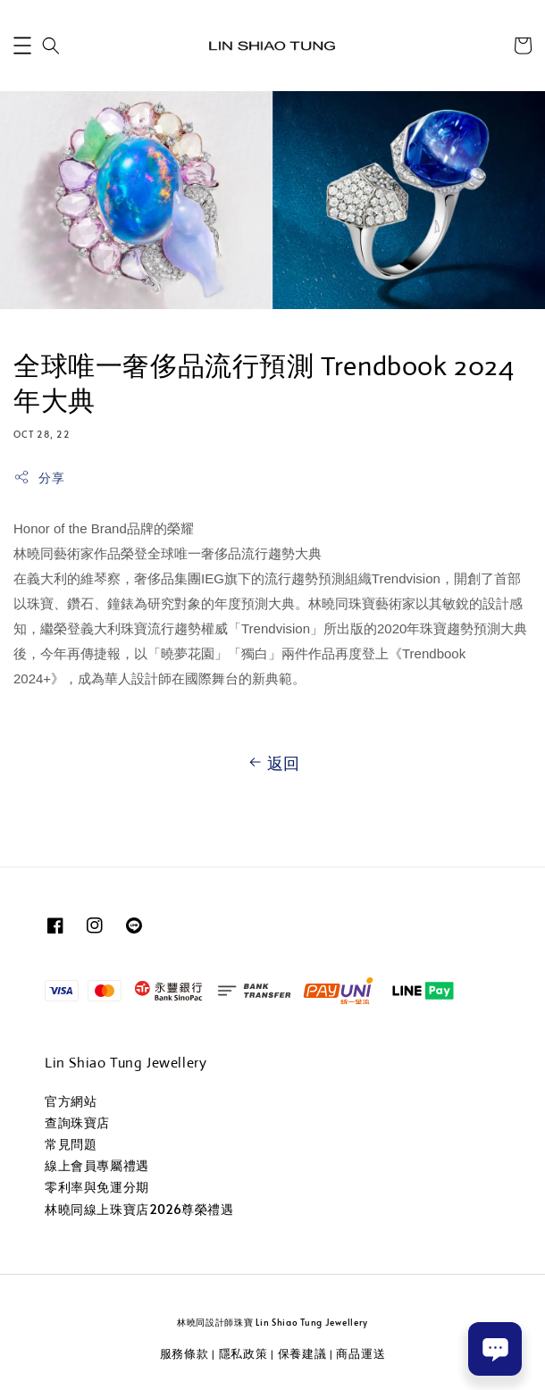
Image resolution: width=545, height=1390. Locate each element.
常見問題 (70, 1143)
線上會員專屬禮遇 (97, 1165)
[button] (22, 45)
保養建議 (302, 1353)
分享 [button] (38, 477)
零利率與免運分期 (97, 1186)
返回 (272, 763)
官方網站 (70, 1101)
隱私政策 (243, 1353)
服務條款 (184, 1353)
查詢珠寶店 (77, 1122)
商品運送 (360, 1353)
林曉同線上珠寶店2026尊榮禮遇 (139, 1209)
